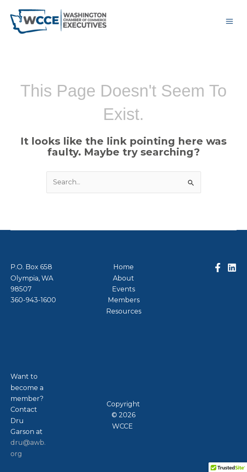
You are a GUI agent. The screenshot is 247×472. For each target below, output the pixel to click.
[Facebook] (217, 267)
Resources (123, 311)
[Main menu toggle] (229, 21)
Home (123, 267)
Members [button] (124, 300)
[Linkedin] (232, 267)
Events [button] (123, 289)
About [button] (123, 278)
